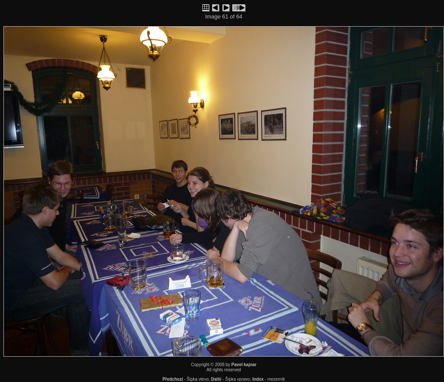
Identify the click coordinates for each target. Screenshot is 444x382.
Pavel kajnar (243, 364)
